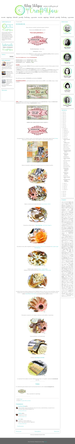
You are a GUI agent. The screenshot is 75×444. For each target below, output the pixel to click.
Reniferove (63, 277)
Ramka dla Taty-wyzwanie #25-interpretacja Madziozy (66, 169)
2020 (63, 116)
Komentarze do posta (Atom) (40, 434)
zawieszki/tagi (69, 295)
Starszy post (56, 431)
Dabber (71, 213)
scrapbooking (64, 278)
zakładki (71, 294)
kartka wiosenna (70, 239)
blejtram (63, 207)
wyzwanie (69, 293)
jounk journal (71, 234)
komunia (67, 240)
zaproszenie (63, 295)
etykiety (72, 223)
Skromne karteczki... (66, 165)
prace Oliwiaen (66, 270)
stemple (72, 281)
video (69, 288)
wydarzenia (70, 291)
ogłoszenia (65, 257)
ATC (71, 206)
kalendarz (71, 235)
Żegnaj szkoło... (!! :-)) (66, 145)
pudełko (64, 275)
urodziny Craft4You (64, 288)
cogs (63, 213)
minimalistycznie (64, 251)
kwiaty (66, 243)
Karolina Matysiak (68, 236)
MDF (69, 248)
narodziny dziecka (65, 255)
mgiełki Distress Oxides (67, 249)
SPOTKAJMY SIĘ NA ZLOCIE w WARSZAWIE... (66, 180)
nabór (69, 254)
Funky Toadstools (64, 226)
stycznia (65, 189)
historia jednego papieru (69, 230)
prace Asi (65, 265)
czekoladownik (67, 213)
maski (66, 248)
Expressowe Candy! (9, 71)
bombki (69, 208)
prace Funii (25, 400)
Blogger (45, 441)
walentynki (67, 289)
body (66, 208)
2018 (63, 119)
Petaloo (64, 262)
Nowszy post (18, 431)
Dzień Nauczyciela (67, 221)
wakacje (63, 289)
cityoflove (66, 212)
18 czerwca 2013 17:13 (22, 416)
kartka (63, 237)
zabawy (67, 294)
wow (62, 291)
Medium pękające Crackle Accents (45, 270)
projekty (69, 273)
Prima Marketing (68, 272)
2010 (63, 194)
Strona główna (38, 431)
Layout (70, 243)
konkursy (71, 240)
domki (62, 217)
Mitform (71, 252)
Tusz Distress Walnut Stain (40, 246)
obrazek (72, 256)
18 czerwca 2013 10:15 (22, 410)
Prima (62, 272)
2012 (63, 191)
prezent (71, 271)
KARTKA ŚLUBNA (9, 79)
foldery (71, 225)
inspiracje (70, 233)
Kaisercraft (65, 235)
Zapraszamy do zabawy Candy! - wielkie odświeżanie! (9, 63)
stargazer (68, 281)
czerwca (65, 138)
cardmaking (70, 210)
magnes (68, 246)
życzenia (69, 296)
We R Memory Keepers (64, 290)
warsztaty (71, 289)
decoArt (70, 214)
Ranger (63, 276)
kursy (62, 243)
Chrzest (70, 211)
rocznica (71, 277)
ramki (71, 275)
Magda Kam (66, 245)
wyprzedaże (70, 292)
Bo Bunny (56, 138)
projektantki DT (64, 273)
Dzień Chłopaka (68, 220)
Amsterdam (63, 205)
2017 (63, 121)
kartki (63, 240)
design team (63, 215)
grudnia (65, 128)
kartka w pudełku (64, 239)
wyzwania (29, 400)
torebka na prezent (69, 284)
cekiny (62, 211)
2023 (63, 112)
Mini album (69, 250)
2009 (63, 196)
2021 (63, 115)
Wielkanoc (70, 290)
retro (67, 277)
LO (21, 400)
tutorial (67, 286)
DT (64, 218)
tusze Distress (64, 285)
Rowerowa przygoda (66, 148)
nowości (63, 256)
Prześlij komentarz (20, 426)
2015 (63, 124)
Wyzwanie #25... (65, 175)
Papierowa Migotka (69, 261)
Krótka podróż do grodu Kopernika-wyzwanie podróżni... (67, 151)
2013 (63, 127)
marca (65, 186)
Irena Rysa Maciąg (21, 406)
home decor (65, 231)
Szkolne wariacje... (66, 147)
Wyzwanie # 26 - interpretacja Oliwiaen (65, 154)
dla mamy (68, 216)
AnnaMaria (68, 205)
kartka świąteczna (64, 238)
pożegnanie (65, 263)
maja (64, 183)
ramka (68, 275)
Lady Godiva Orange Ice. (47, 225)
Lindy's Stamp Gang (65, 244)
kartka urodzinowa (70, 238)
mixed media (64, 253)
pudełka (72, 274)
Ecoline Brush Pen (70, 222)
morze (66, 254)
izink (65, 234)
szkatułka (64, 282)
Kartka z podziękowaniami (66, 142)
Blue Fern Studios (69, 207)
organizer (69, 260)
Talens (62, 283)
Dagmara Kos (64, 214)
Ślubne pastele (65, 163)
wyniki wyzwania (64, 292)
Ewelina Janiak (64, 224)
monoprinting (70, 253)
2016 (63, 122)
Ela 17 (19, 419)
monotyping (63, 254)
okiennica (71, 257)
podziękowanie (69, 262)
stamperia (63, 281)
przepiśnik (67, 274)
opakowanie (68, 259)
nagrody (72, 254)
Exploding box (64, 225)
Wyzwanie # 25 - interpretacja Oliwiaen (65, 173)
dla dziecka (63, 216)
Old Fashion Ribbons (65, 258)
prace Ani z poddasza (68, 264)
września (65, 133)
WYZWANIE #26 (66, 156)
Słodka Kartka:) (65, 144)
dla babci (71, 215)
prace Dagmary (70, 265)
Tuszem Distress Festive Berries (31, 293)
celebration (66, 211)
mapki (66, 247)
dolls (71, 216)
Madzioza (20, 413)
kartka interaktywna (69, 237)
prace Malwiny (69, 267)
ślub (68, 282)
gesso (62, 227)
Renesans (69, 276)
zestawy (63, 296)
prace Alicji (71, 263)
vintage (72, 288)
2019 (63, 118)
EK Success (64, 223)
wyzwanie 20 (63, 294)
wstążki (66, 291)
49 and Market (68, 201)
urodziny (69, 287)
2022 (63, 113)
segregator (68, 278)
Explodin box (70, 224)
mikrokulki (63, 250)
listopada (65, 130)
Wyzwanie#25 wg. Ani (66, 166)
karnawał (63, 236)
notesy (71, 255)
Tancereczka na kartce (66, 160)
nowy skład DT (68, 256)
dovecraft (69, 217)
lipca (64, 136)
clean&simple (71, 212)
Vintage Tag (65, 162)
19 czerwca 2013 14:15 (22, 423)
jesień (68, 234)
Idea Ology (70, 231)
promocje (63, 274)
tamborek (67, 283)
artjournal (67, 206)
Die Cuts (67, 215)
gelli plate (71, 226)
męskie (72, 248)
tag (71, 282)
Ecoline (65, 222)
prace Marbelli (64, 268)
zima (66, 296)
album (70, 203)
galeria (68, 226)
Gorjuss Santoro (70, 227)
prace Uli (66, 271)
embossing (68, 223)
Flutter (68, 225)
